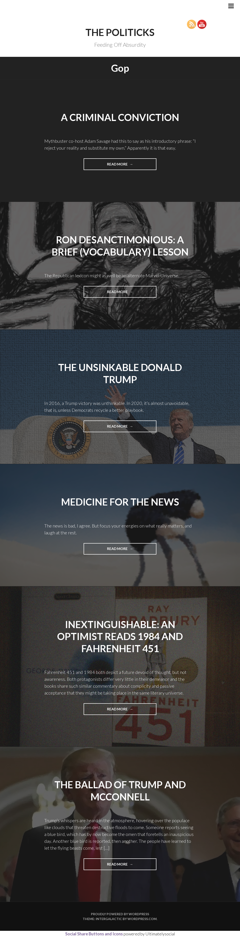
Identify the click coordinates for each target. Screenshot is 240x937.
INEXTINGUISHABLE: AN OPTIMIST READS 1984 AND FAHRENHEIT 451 (120, 636)
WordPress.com (142, 919)
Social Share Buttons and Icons (94, 933)
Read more (130, 165)
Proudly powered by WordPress (120, 914)
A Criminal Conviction (120, 117)
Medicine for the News (120, 502)
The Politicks (120, 32)
